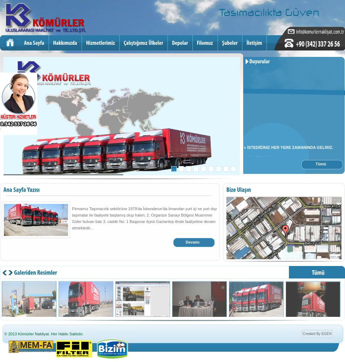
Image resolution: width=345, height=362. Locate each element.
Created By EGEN (317, 334)
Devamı (192, 242)
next (4, 273)
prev (10, 273)
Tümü (321, 164)
